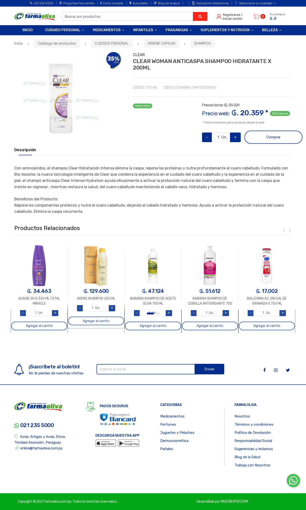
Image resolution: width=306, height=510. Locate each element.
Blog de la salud (167, 3)
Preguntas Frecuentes (76, 3)
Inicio (27, 30)
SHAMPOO (202, 43)
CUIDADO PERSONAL (112, 43)
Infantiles (143, 30)
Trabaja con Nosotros (252, 465)
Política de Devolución (253, 432)
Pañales (166, 449)
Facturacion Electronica (210, 3)
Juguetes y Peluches (177, 432)
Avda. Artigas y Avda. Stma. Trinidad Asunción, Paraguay (40, 439)
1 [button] (150, 313)
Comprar (273, 137)
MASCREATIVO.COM (234, 501)
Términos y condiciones (254, 424)
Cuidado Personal (62, 30)
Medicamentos (107, 30)
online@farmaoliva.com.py (38, 448)
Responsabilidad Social (253, 441)
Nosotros (242, 416)
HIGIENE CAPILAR (161, 43)
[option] (60, 98)
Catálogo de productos (57, 43)
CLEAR (139, 54)
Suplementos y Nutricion (225, 30)
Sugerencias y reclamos (254, 449)
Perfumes (168, 424)
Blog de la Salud (247, 457)
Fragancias (177, 30)
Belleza (270, 30)
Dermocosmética (174, 441)
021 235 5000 (41, 3)
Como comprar (111, 3)
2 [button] (158, 313)
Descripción (25, 150)
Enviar (209, 369)
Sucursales (139, 3)
